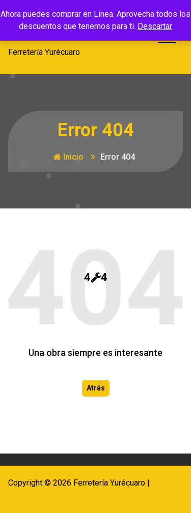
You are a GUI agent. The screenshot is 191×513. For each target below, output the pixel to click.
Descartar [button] (155, 26)
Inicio (68, 157)
